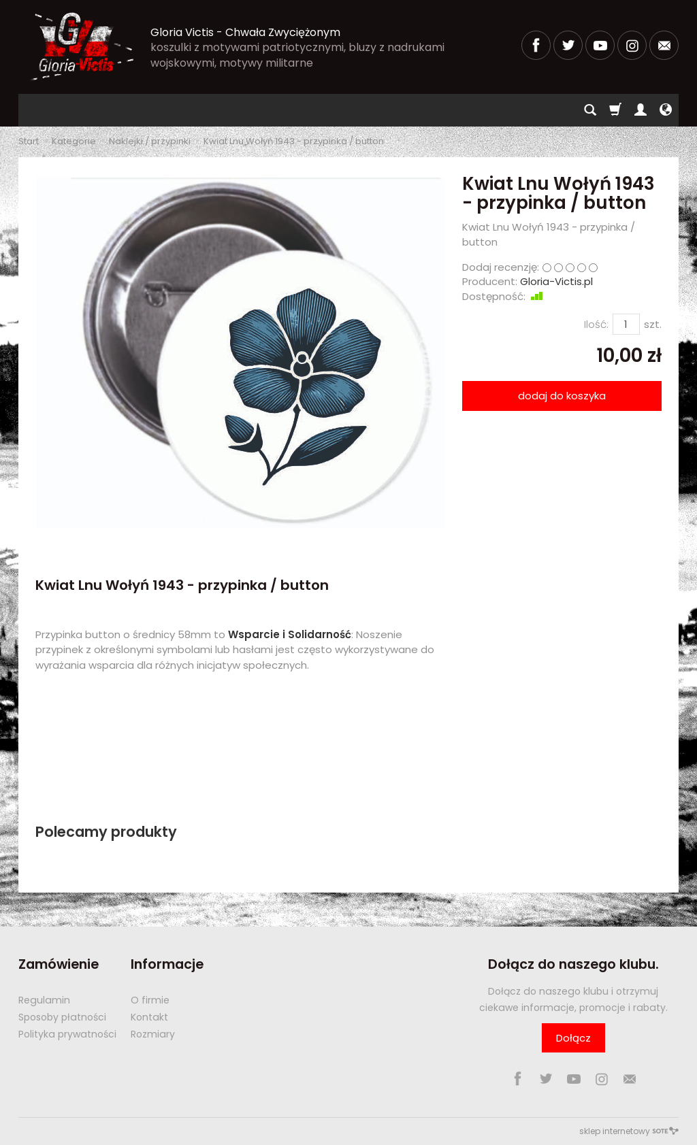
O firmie (150, 1000)
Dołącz (573, 1038)
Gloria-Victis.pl (556, 281)
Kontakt (149, 1017)
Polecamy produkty (106, 832)
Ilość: (596, 324)
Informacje (167, 964)
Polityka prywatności (67, 1034)
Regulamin (44, 1000)
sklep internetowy (629, 1131)
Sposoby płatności (62, 1017)
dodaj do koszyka (562, 395)
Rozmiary (153, 1034)
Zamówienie (58, 964)
